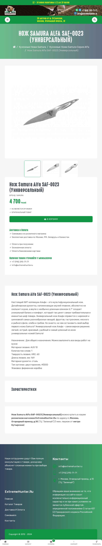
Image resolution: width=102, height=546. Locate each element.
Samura (20, 195)
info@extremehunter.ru (87, 14)
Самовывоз (10, 515)
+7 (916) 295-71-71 (89, 10)
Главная (9, 499)
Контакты (10, 520)
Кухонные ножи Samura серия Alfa (69, 47)
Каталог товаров (13, 504)
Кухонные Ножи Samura (32, 47)
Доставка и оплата (15, 509)
